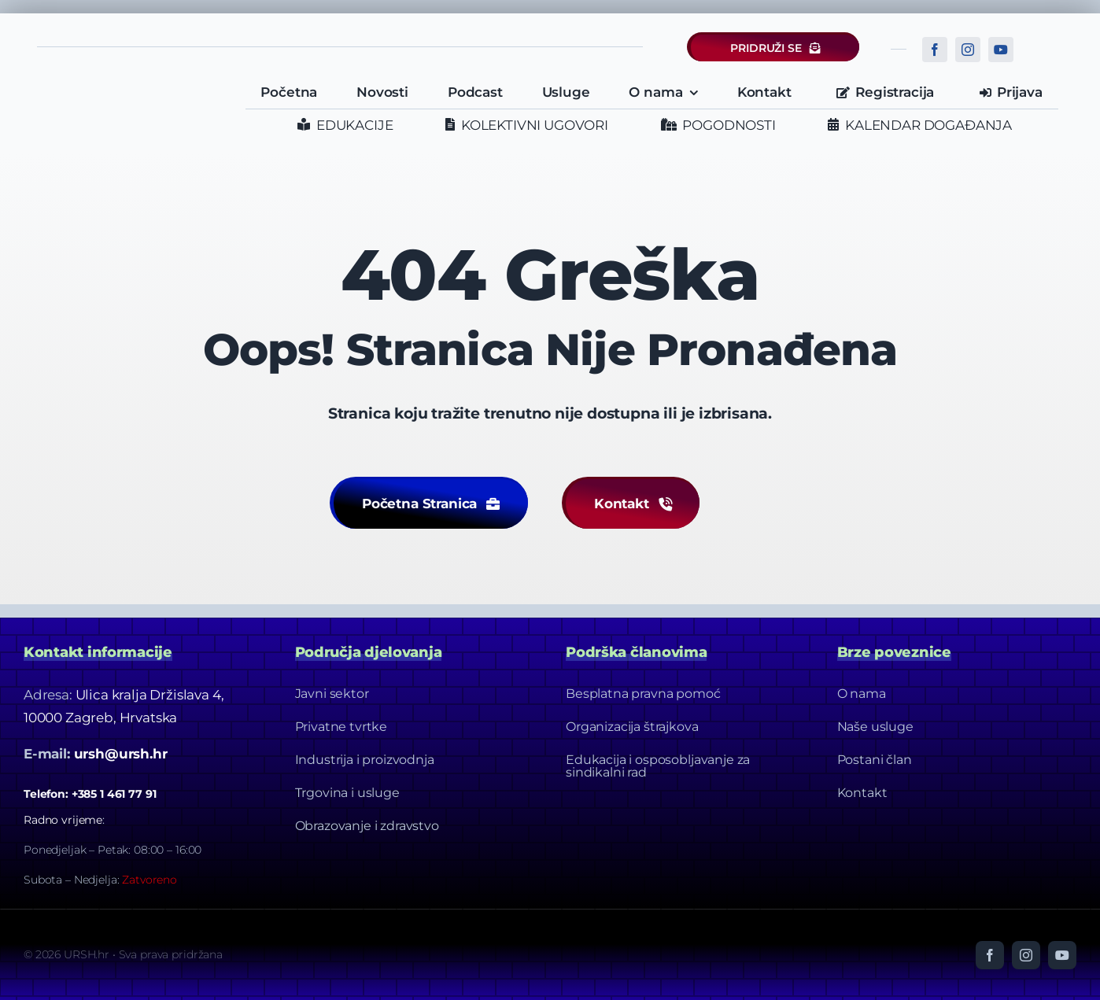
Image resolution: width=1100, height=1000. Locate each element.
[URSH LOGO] (131, 86)
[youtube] (1000, 49)
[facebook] (934, 49)
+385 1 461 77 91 (114, 794)
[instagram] (967, 49)
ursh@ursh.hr (121, 754)
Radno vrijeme (63, 820)
